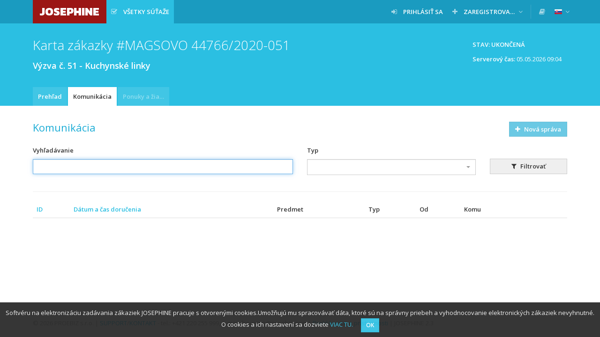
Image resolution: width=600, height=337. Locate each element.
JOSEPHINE (69, 11)
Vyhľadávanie (53, 150)
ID (40, 209)
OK (370, 325)
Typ (312, 150)
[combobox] (391, 167)
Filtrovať (528, 166)
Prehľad (50, 96)
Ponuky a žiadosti (146, 96)
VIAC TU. (341, 324)
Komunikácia (92, 96)
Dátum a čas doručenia (107, 209)
